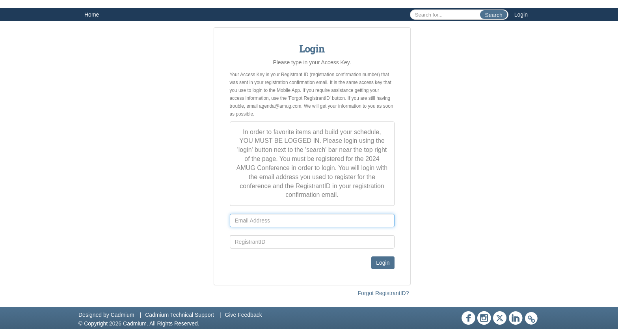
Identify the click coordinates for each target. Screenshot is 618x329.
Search (493, 15)
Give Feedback (243, 315)
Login (521, 14)
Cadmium (122, 315)
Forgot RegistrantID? (383, 293)
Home (91, 14)
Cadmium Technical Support (179, 315)
